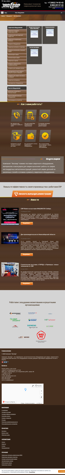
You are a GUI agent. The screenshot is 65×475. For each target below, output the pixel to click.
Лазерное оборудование (14, 44)
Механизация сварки (13, 54)
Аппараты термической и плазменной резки (14, 64)
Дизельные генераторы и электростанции (14, 92)
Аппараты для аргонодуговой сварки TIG (15, 36)
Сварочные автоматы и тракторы (16, 47)
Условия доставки (6, 412)
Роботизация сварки (7, 463)
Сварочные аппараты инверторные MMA (13, 31)
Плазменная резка (49, 31)
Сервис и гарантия (6, 418)
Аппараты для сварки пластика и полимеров (16, 76)
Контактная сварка (34, 51)
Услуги (3, 442)
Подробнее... (27, 223)
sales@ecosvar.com (59, 8)
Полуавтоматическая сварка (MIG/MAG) (34, 32)
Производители (5, 448)
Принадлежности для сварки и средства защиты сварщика (16, 72)
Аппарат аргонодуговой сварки (9, 459)
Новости (4, 444)
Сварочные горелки (13, 60)
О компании (5, 410)
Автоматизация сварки (14, 57)
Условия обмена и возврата (9, 414)
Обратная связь (6, 435)
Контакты (4, 431)
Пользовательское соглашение (9, 424)
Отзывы (4, 420)
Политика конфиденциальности (10, 422)
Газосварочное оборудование (15, 83)
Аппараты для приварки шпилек (16, 68)
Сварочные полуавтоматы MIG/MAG (14, 40)
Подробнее (32, 472)
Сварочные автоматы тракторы (9, 457)
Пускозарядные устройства (15, 100)
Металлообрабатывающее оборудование (15, 96)
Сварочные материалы (14, 80)
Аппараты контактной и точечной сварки (16, 51)
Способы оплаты (6, 416)
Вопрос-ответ (5, 433)
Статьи (3, 446)
